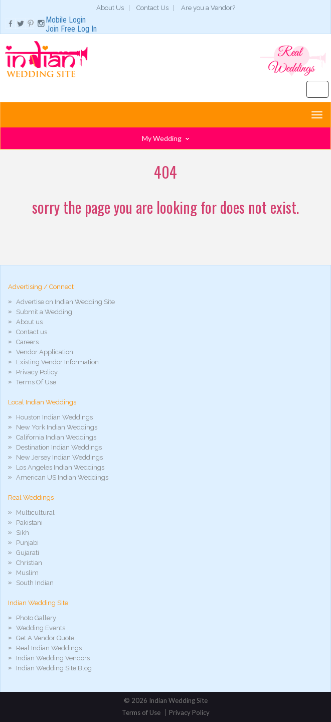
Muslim (27, 572)
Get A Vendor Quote (45, 638)
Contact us (31, 332)
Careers (27, 342)
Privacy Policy (37, 372)
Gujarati (27, 552)
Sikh (22, 532)
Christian (29, 562)
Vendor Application (44, 352)
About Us (110, 8)
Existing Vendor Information (57, 362)
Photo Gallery (36, 618)
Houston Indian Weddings (54, 417)
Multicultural (35, 512)
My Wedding (165, 138)
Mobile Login (66, 20)
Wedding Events (40, 628)
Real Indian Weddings (49, 648)
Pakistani (29, 522)
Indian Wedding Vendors (53, 658)
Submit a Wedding (44, 312)
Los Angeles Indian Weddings (60, 467)
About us (29, 322)
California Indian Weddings (56, 437)
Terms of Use (141, 712)
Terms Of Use (36, 382)
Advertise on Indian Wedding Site (65, 302)
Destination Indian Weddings (59, 447)
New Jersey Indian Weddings (59, 457)
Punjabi (27, 542)
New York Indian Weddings (56, 427)
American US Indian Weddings (62, 477)
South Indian (35, 583)
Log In (87, 29)
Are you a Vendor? (208, 8)
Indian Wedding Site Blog (54, 668)
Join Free (60, 29)
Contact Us (152, 8)
